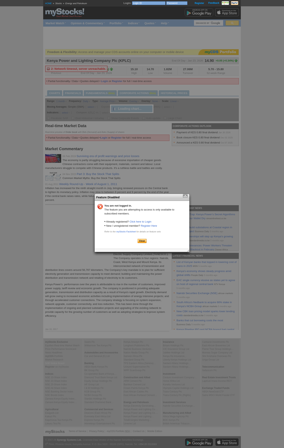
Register (199, 3)
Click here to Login (140, 221)
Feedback (213, 3)
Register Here (149, 225)
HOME (48, 3)
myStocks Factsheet (126, 231)
